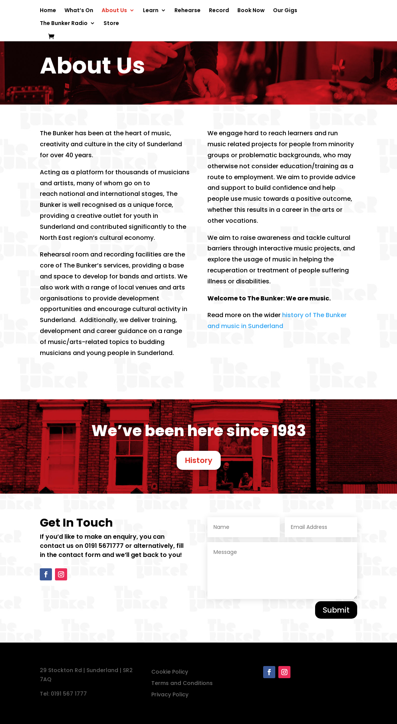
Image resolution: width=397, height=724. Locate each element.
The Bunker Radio (64, 23)
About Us (114, 11)
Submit (336, 610)
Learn (150, 11)
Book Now (251, 11)
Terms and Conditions (182, 683)
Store (111, 23)
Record (219, 11)
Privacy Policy (169, 695)
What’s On (78, 11)
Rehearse (187, 11)
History (198, 460)
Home (48, 11)
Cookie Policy (169, 672)
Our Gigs (285, 11)
